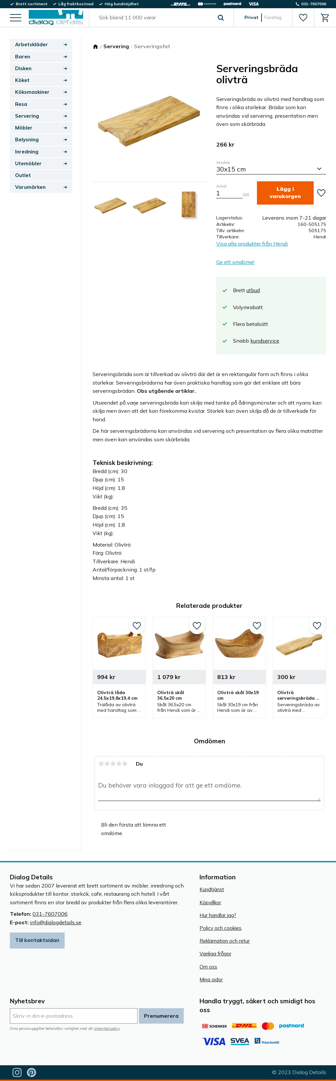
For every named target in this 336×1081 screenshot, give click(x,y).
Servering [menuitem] (27, 116)
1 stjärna (101, 764)
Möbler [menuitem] (23, 128)
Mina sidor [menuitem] (211, 979)
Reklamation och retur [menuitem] (225, 941)
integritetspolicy (107, 1028)
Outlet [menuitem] (23, 175)
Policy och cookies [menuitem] (221, 928)
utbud (253, 290)
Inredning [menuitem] (26, 152)
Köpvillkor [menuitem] (210, 902)
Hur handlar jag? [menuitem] (218, 915)
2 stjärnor (107, 764)
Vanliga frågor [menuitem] (215, 954)
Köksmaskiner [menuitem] (32, 92)
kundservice (264, 340)
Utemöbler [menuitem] (28, 163)
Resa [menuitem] (21, 104)
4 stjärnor (119, 764)
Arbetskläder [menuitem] (31, 44)
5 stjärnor (125, 764)
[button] (15, 18)
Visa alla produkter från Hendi (252, 243)
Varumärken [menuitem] (30, 187)
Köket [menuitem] (22, 80)
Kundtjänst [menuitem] (212, 889)
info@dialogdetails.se (55, 922)
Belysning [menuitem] (27, 139)
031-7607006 (50, 914)
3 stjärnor (113, 764)
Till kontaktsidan (37, 940)
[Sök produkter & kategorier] (153, 18)
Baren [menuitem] (22, 56)
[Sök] (220, 18)
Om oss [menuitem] (208, 967)
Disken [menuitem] (23, 68)
